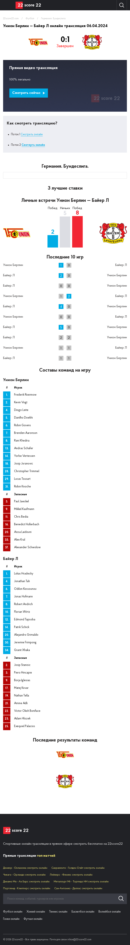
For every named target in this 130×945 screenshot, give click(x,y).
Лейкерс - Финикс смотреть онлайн (71, 874)
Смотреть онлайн (32, 134)
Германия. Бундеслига (53, 18)
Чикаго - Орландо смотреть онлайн (24, 874)
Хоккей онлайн (36, 911)
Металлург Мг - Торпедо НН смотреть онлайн (81, 881)
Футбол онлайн (12, 911)
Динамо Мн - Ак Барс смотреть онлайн (26, 881)
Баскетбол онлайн (83, 911)
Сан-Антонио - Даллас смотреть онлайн (78, 888)
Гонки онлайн (11, 919)
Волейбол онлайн (109, 911)
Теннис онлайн (58, 911)
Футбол (30, 18)
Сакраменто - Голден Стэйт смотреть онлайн (77, 868)
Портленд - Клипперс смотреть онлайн (26, 888)
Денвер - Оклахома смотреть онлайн (25, 868)
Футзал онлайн (33, 919)
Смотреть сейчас (28, 93)
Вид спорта (7, 5)
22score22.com (11, 18)
